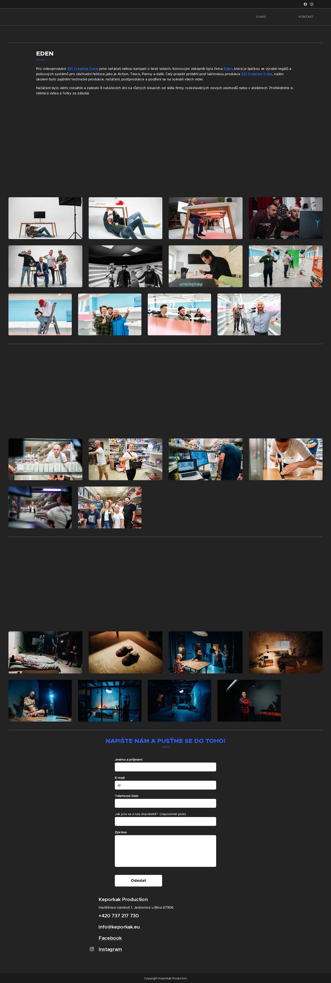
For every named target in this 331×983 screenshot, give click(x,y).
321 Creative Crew (82, 68)
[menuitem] (299, 17)
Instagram (110, 952)
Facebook (110, 941)
